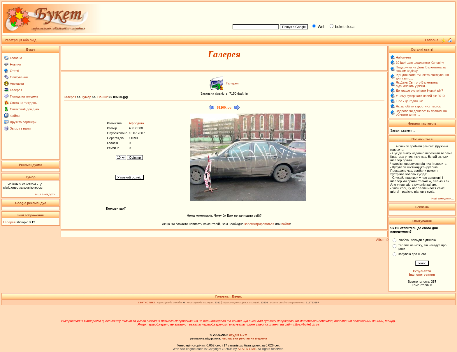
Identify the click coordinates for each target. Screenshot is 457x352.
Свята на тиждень (23, 103)
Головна (16, 58)
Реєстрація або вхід (20, 40)
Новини (15, 64)
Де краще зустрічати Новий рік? (419, 90)
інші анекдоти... (46, 194)
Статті (14, 70)
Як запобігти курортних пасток (418, 106)
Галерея (16, 90)
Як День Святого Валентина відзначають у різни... (416, 84)
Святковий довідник (24, 109)
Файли (15, 115)
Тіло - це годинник (409, 101)
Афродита (136, 123)
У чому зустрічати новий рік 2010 (420, 96)
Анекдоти (17, 83)
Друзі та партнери (23, 122)
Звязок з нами (20, 128)
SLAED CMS (247, 349)
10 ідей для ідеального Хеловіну (420, 62)
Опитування (19, 77)
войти (285, 224)
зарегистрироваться (259, 224)
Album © (382, 239)
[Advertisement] (341, 12)
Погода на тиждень (24, 96)
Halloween (403, 57)
